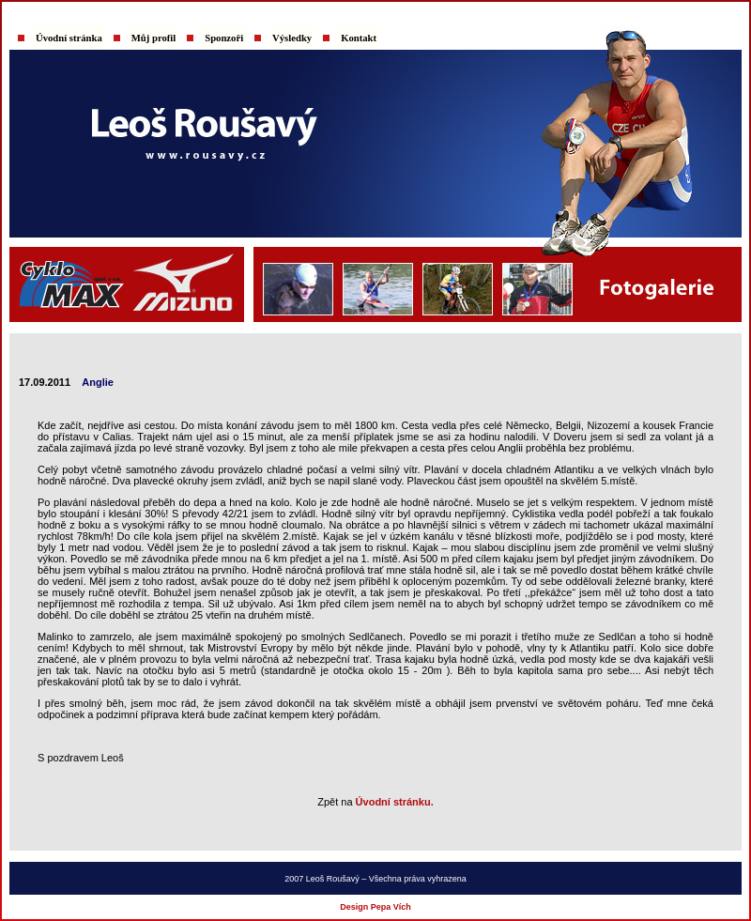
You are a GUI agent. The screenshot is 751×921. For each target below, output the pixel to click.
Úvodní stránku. (395, 801)
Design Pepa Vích (375, 907)
